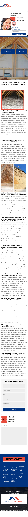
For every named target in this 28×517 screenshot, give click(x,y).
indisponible (20, 18)
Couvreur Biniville (13, 475)
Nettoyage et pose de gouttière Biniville (14, 481)
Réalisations (7, 52)
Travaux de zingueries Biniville (5, 470)
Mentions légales (14, 493)
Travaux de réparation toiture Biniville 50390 (21, 467)
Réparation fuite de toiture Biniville (5, 477)
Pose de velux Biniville (6, 465)
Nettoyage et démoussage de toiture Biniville (14, 470)
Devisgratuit (14, 24)
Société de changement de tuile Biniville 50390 (22, 476)
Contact (21, 52)
